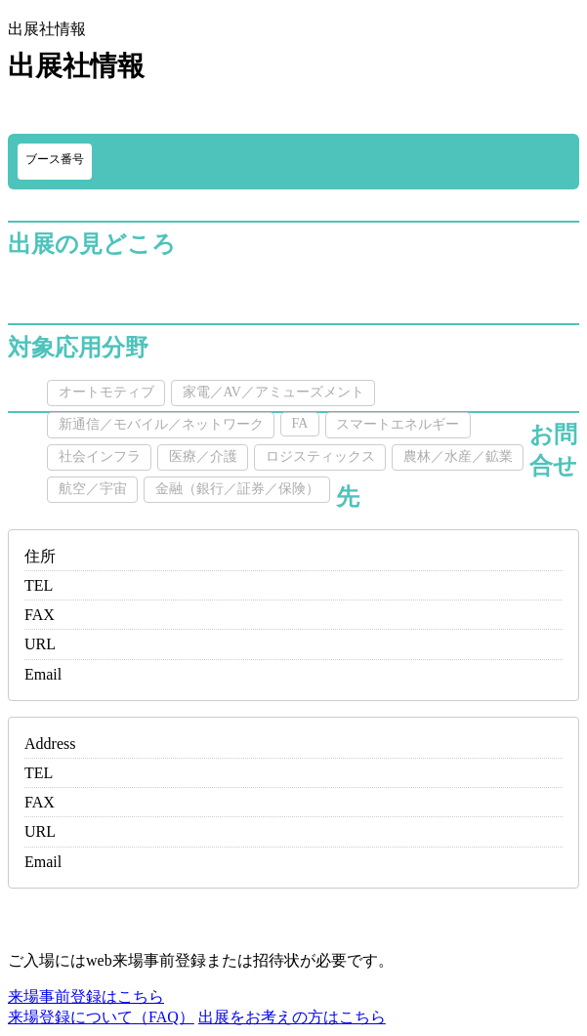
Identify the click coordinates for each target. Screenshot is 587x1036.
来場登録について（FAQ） (101, 1017)
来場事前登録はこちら (86, 996)
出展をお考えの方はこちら (292, 1017)
